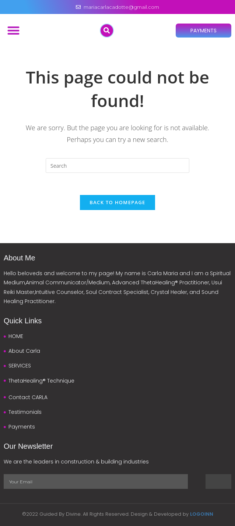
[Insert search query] (117, 165)
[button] (13, 30)
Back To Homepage (117, 202)
